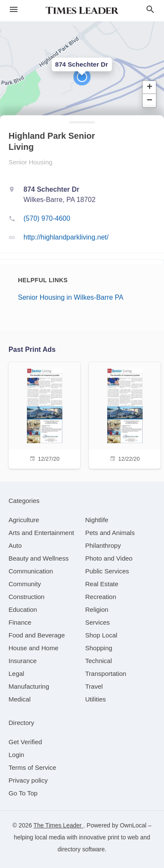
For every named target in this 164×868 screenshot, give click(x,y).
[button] (82, 76)
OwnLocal (133, 825)
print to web (123, 837)
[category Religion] (96, 609)
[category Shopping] (98, 648)
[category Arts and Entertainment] (41, 532)
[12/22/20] (124, 414)
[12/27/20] (44, 414)
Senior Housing (31, 162)
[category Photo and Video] (109, 558)
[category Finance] (20, 622)
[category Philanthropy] (103, 545)
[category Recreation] (101, 596)
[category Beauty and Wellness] (39, 558)
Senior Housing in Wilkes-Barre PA (70, 297)
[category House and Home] (34, 648)
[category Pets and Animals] (110, 532)
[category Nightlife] (96, 519)
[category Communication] (31, 571)
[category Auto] (15, 545)
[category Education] (23, 609)
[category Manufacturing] (29, 686)
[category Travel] (94, 686)
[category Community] (25, 583)
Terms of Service (32, 767)
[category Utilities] (95, 699)
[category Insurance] (23, 660)
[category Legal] (16, 673)
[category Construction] (26, 596)
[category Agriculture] (24, 519)
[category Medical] (20, 699)
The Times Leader (58, 825)
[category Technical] (98, 660)
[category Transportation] (105, 673)
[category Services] (97, 622)
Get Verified (25, 741)
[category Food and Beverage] (37, 635)
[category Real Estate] (102, 583)
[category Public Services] (107, 571)
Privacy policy (28, 780)
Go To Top (23, 793)
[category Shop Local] (101, 635)
